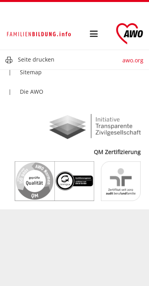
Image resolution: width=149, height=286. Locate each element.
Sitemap (31, 72)
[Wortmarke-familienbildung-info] (39, 34)
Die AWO (31, 91)
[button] (93, 34)
